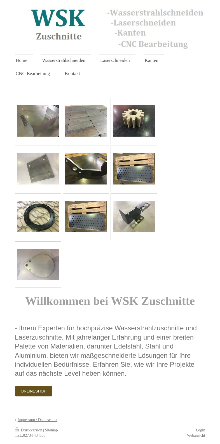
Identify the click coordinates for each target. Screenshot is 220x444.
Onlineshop (33, 391)
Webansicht (196, 435)
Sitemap (51, 430)
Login (200, 430)
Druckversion (29, 430)
